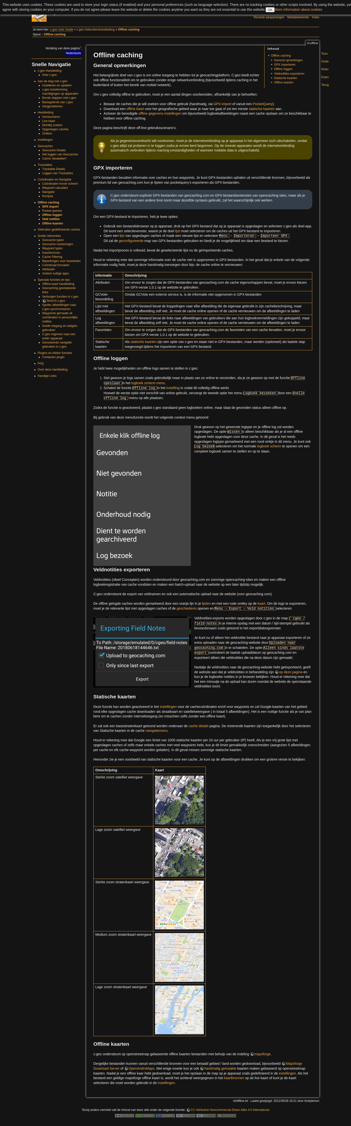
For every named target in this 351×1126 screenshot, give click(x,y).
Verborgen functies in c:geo (60, 296)
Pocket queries (52, 210)
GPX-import (222, 104)
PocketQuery (263, 104)
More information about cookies (298, 9)
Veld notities (51, 219)
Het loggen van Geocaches (60, 154)
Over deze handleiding (53, 369)
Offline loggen (52, 215)
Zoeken (47, 133)
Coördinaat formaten (55, 265)
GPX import (50, 206)
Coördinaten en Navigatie (54, 179)
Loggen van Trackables (57, 173)
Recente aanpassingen (269, 17)
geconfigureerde (131, 241)
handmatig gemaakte (220, 1068)
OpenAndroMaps (142, 1068)
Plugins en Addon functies (55, 353)
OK (270, 10)
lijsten (206, 603)
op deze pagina (290, 672)
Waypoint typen (52, 248)
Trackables (45, 165)
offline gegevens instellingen (159, 113)
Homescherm (51, 117)
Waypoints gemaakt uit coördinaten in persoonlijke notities (60, 317)
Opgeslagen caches (55, 129)
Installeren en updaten (57, 85)
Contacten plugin (53, 357)
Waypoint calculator (55, 188)
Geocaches (45, 146)
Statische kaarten (285, 78)
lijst (177, 231)
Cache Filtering (52, 257)
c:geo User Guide (61, 29)
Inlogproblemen (52, 106)
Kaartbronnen (51, 252)
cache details (199, 726)
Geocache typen (53, 240)
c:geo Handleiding (50, 70)
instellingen (168, 707)
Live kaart (48, 121)
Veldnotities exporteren (289, 73)
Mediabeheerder (298, 17)
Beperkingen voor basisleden (61, 261)
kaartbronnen (234, 1078)
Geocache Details (54, 150)
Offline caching (128, 29)
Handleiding (46, 112)
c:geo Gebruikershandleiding (96, 29)
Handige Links (47, 376)
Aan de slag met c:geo (53, 81)
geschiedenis (187, 608)
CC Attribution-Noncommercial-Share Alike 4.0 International (230, 1110)
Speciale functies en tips (54, 280)
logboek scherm (269, 446)
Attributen (48, 269)
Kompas (47, 196)
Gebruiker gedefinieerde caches (59, 229)
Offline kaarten (52, 223)
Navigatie (48, 192)
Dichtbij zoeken (52, 125)
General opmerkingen (288, 60)
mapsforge (262, 1054)
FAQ (41, 363)
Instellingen (45, 139)
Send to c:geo (56, 300)
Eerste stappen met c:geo (59, 98)
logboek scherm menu (148, 383)
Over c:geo (49, 75)
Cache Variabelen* (54, 158)
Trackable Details (53, 169)
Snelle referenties (49, 236)
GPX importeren (284, 64)
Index (315, 17)
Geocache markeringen (57, 244)
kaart (261, 603)
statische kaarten (262, 109)
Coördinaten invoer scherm (60, 183)
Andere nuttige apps (55, 273)
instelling (172, 388)
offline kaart (135, 109)
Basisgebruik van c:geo (57, 102)
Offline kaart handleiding (58, 284)
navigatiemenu (157, 731)
